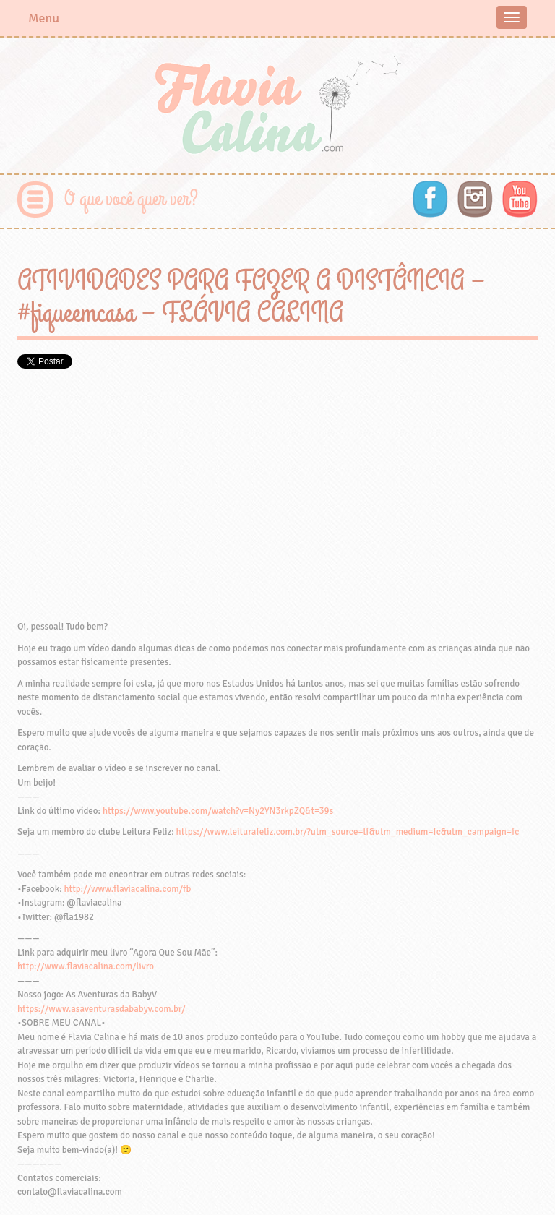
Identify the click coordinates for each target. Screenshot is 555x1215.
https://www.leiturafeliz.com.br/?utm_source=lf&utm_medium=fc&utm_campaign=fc (348, 832)
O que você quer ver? (131, 199)
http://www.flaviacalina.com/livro (85, 966)
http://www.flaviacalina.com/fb (128, 889)
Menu (43, 18)
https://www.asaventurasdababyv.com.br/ (101, 1009)
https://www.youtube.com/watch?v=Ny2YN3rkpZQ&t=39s (218, 811)
